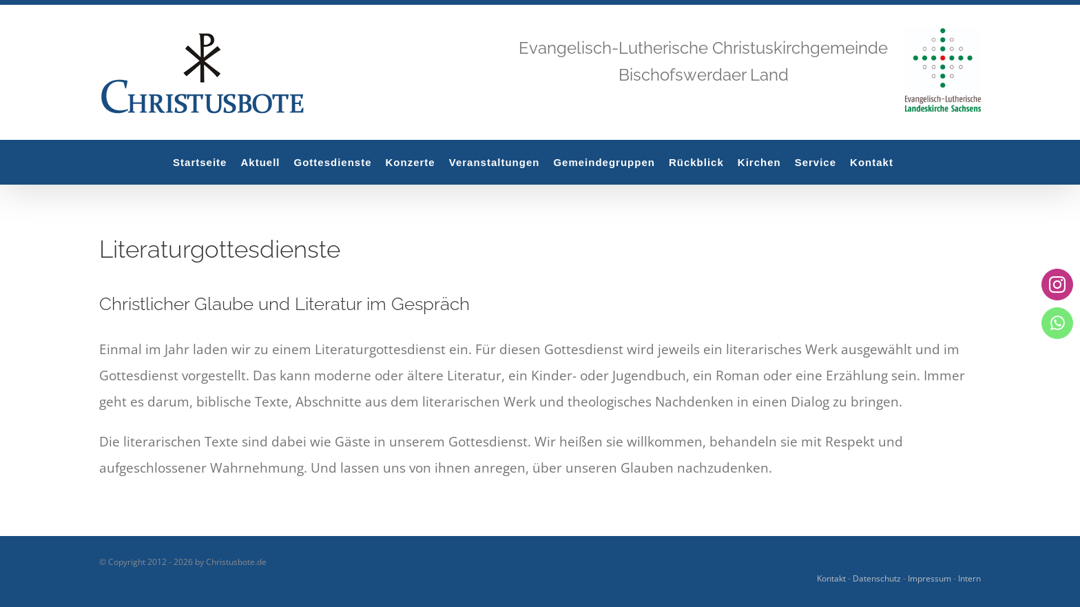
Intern (969, 578)
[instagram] (1057, 284)
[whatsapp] (1057, 322)
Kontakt (831, 578)
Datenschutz (877, 578)
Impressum (929, 578)
